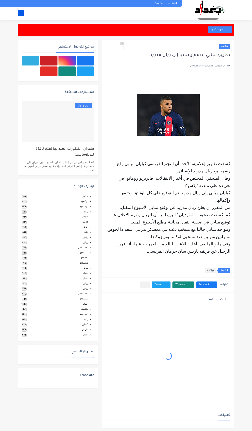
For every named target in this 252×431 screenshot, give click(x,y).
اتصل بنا (172, 3)
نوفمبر (84, 201)
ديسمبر (84, 207)
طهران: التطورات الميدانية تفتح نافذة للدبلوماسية (65, 152)
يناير (86, 212)
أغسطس (83, 248)
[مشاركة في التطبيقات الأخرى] (145, 284)
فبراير (85, 217)
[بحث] (21, 13)
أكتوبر (85, 196)
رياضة (224, 46)
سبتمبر (84, 253)
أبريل (85, 227)
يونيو (85, 237)
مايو (86, 232)
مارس (85, 222)
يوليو (85, 242)
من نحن (159, 3)
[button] (206, 284)
